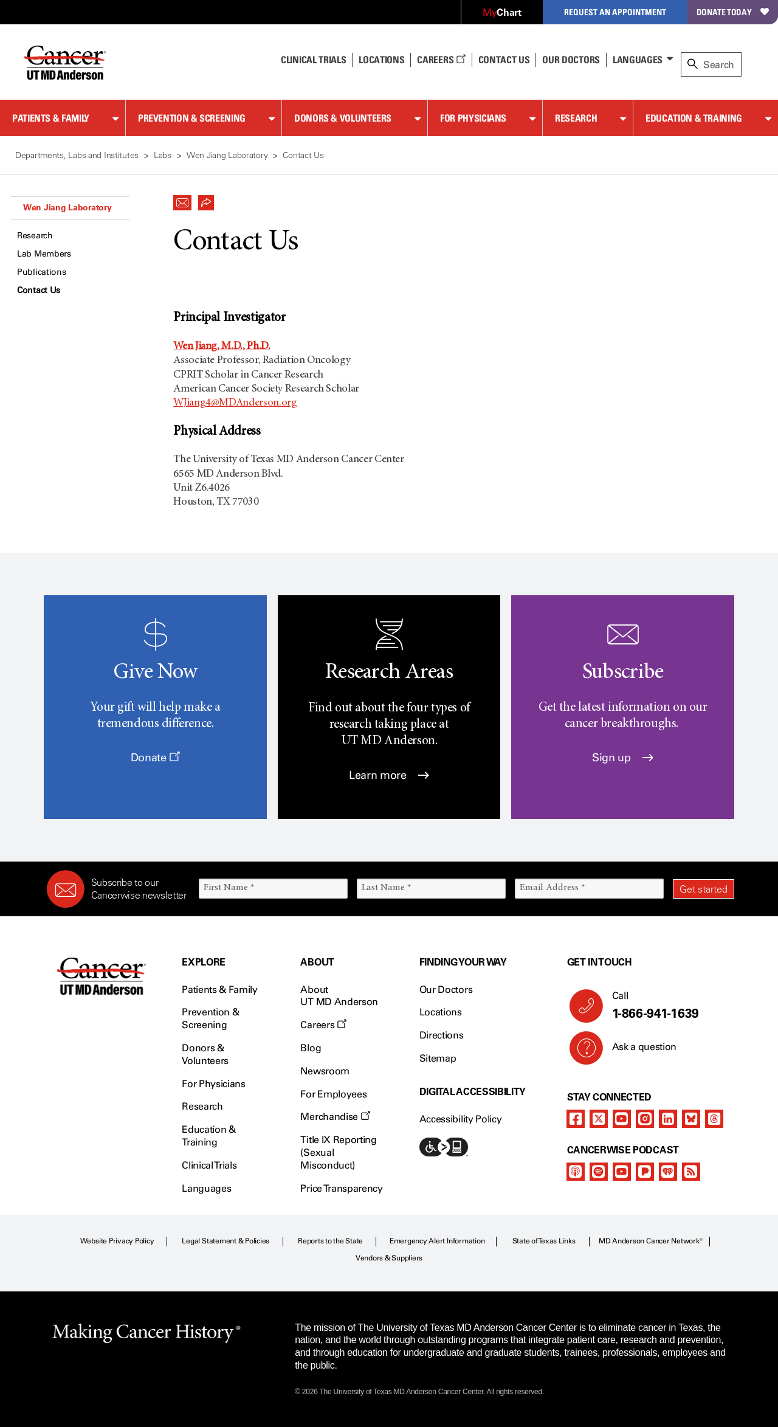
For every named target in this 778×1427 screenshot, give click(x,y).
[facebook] (575, 1119)
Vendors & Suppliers (389, 1258)
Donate (155, 757)
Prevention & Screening (192, 118)
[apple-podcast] (575, 1172)
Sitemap (437, 1058)
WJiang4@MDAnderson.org (235, 403)
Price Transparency (341, 1188)
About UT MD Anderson (339, 996)
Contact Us (504, 60)
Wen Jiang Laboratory (67, 207)
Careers (441, 60)
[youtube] (621, 1119)
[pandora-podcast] (644, 1172)
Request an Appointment (615, 12)
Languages (638, 60)
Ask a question (637, 1051)
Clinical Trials (313, 60)
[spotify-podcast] (598, 1172)
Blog (310, 1048)
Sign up (622, 757)
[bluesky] (691, 1119)
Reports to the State (330, 1241)
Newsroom (324, 1071)
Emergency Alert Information (437, 1241)
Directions (441, 1035)
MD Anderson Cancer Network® (651, 1241)
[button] (182, 199)
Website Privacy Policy (117, 1241)
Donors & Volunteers (342, 118)
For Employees (333, 1094)
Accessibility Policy (460, 1119)
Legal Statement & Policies (225, 1241)
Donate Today (733, 12)
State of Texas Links (544, 1241)
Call (668, 1005)
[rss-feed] (691, 1172)
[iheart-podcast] (668, 1172)
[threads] (714, 1119)
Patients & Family (50, 118)
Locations (440, 1012)
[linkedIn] (668, 1119)
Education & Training (693, 118)
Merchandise (335, 1116)
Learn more (389, 775)
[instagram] (644, 1119)
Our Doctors (570, 60)
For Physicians (473, 118)
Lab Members (44, 254)
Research (576, 118)
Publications (41, 272)
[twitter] (598, 1119)
